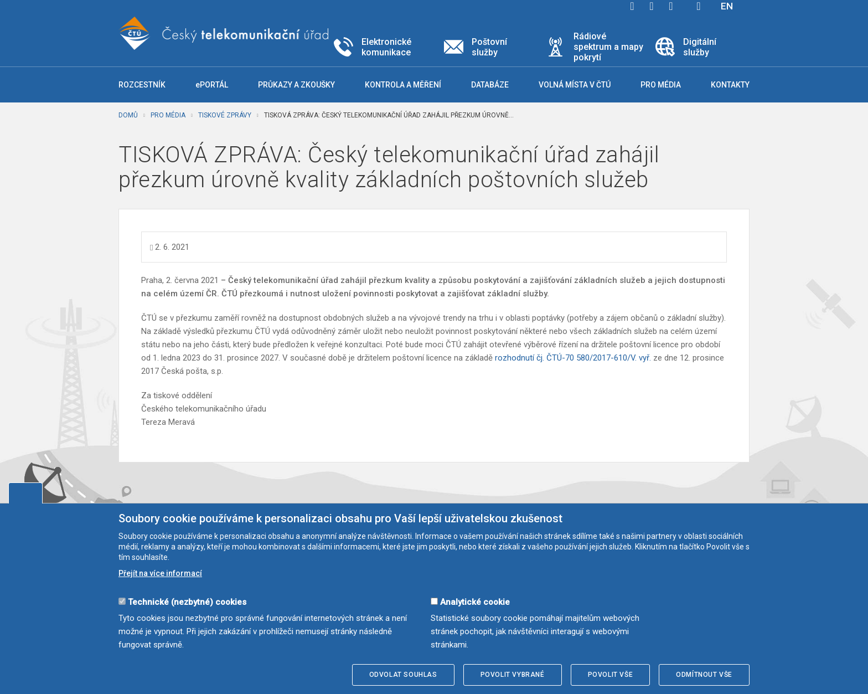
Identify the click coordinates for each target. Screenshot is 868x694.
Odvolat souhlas (403, 674)
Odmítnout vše (704, 674)
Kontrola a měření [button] (403, 84)
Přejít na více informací (160, 573)
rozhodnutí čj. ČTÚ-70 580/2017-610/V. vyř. (573, 358)
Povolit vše (610, 674)
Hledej (698, 6)
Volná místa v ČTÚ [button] (575, 84)
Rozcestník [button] (142, 84)
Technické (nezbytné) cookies (187, 602)
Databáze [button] (490, 84)
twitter (651, 6)
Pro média (168, 115)
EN (727, 6)
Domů (128, 115)
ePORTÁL (211, 84)
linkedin (670, 6)
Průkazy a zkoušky (296, 84)
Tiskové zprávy (224, 115)
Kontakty (730, 84)
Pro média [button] (660, 84)
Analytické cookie (475, 602)
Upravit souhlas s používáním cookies (25, 492)
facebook (632, 6)
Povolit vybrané (512, 674)
